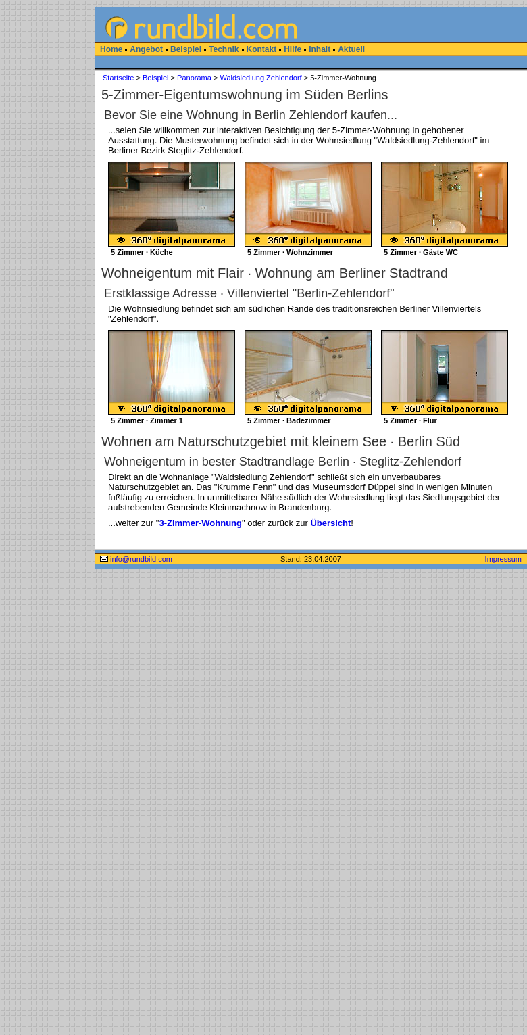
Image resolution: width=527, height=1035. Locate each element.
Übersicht (330, 523)
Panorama (194, 78)
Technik (224, 49)
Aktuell (351, 49)
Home (111, 49)
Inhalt (319, 49)
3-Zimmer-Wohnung (200, 523)
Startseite (118, 78)
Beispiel (185, 49)
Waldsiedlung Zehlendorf (260, 78)
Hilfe (292, 49)
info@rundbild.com (136, 559)
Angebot (146, 49)
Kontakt (262, 49)
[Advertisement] (47, 209)
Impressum (503, 559)
